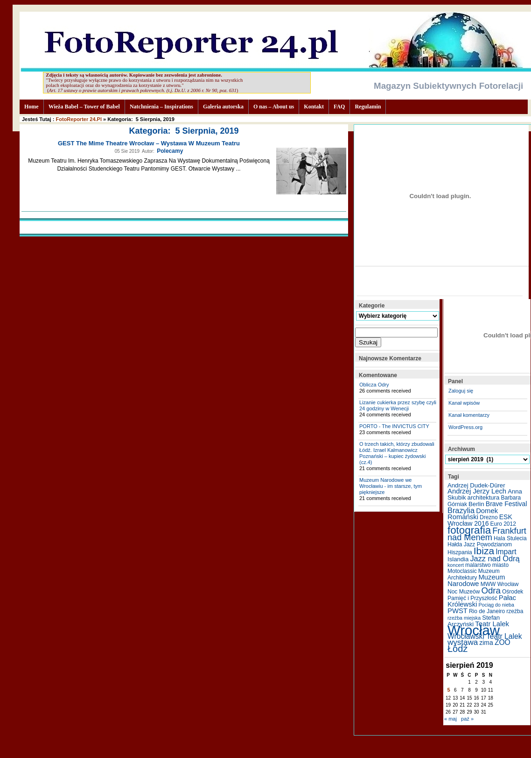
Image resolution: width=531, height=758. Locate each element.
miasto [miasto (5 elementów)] (500, 565)
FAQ (339, 106)
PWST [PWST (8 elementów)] (457, 611)
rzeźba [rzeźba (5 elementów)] (514, 611)
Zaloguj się (460, 390)
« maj (450, 719)
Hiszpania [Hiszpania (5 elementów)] (459, 552)
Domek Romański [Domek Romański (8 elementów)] (472, 514)
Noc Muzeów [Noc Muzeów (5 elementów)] (463, 591)
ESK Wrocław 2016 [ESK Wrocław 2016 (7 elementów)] (479, 520)
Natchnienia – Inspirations (161, 106)
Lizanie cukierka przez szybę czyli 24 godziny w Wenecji (397, 405)
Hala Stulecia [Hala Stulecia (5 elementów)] (510, 538)
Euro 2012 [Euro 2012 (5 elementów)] (503, 524)
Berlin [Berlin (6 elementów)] (476, 504)
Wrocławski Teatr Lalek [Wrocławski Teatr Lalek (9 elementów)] (484, 636)
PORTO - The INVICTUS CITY (394, 426)
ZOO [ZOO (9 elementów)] (502, 642)
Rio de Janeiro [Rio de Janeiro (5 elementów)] (487, 611)
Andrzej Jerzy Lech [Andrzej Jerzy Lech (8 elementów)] (476, 491)
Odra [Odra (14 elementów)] (490, 590)
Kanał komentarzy (468, 415)
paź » (467, 719)
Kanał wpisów (464, 403)
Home (31, 106)
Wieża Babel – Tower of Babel (84, 106)
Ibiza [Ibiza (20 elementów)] (484, 550)
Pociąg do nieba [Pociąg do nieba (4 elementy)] (496, 605)
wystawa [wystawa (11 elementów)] (462, 642)
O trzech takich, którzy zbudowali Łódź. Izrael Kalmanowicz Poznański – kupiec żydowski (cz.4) (396, 453)
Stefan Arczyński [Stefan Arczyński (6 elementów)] (473, 621)
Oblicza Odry (374, 384)
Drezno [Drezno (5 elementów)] (489, 517)
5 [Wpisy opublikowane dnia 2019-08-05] (448, 690)
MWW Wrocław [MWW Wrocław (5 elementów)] (500, 584)
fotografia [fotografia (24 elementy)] (469, 530)
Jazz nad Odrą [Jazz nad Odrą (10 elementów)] (494, 558)
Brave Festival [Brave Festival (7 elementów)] (506, 504)
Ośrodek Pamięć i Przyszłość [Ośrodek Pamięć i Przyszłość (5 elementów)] (485, 594)
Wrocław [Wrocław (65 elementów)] (473, 630)
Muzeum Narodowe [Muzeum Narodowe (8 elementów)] (476, 580)
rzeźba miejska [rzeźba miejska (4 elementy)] (464, 618)
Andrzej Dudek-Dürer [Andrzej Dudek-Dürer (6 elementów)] (476, 485)
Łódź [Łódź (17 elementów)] (457, 649)
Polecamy (170, 151)
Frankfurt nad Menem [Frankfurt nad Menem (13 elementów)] (486, 534)
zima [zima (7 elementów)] (486, 642)
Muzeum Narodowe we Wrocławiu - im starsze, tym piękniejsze (390, 486)
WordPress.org (465, 427)
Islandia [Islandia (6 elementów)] (457, 559)
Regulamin (368, 106)
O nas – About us (273, 106)
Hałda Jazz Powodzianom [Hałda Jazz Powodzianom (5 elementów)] (479, 544)
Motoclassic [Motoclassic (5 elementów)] (462, 571)
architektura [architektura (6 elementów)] (484, 497)
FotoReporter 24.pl (79, 119)
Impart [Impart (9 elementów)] (506, 552)
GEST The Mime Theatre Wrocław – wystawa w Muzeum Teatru (149, 143)
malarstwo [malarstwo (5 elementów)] (478, 565)
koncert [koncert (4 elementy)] (455, 565)
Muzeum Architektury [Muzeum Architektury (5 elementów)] (473, 574)
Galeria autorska (223, 106)
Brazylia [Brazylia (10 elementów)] (461, 510)
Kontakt (314, 106)
